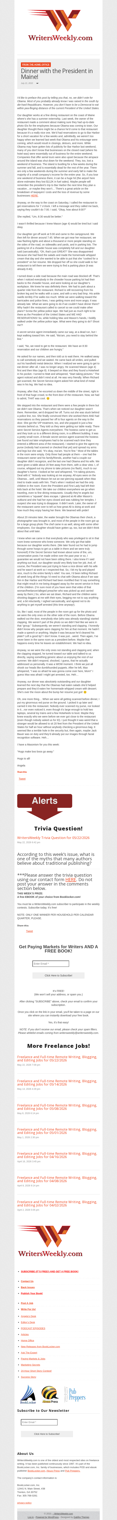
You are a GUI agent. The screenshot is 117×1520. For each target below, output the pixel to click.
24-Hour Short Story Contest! (36, 1370)
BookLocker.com (36, 1470)
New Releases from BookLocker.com (40, 1346)
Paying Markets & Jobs (33, 1358)
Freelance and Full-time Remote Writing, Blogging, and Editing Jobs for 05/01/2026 (57, 1131)
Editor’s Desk (28, 1322)
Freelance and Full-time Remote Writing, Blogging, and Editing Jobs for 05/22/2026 (57, 1058)
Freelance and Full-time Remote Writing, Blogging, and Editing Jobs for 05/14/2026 (57, 1082)
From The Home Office (36, 64)
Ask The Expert (29, 1352)
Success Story (28, 1377)
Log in (31, 1517)
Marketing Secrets (30, 1364)
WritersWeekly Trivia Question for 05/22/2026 (53, 837)
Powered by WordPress (47, 1517)
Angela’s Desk (28, 1316)
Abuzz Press (53, 1470)
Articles (25, 1334)
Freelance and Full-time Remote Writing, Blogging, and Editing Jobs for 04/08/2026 (57, 1179)
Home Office (27, 1340)
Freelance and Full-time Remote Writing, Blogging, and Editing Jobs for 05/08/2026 (57, 1107)
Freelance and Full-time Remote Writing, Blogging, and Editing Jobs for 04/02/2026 (57, 1203)
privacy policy (24, 1502)
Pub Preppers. (72, 1470)
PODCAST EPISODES (33, 1328)
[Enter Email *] (50, 964)
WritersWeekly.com (62, 1513)
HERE (34, 195)
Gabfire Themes (81, 1517)
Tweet (22, 778)
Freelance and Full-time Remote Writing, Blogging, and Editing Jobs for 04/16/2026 (57, 1155)
